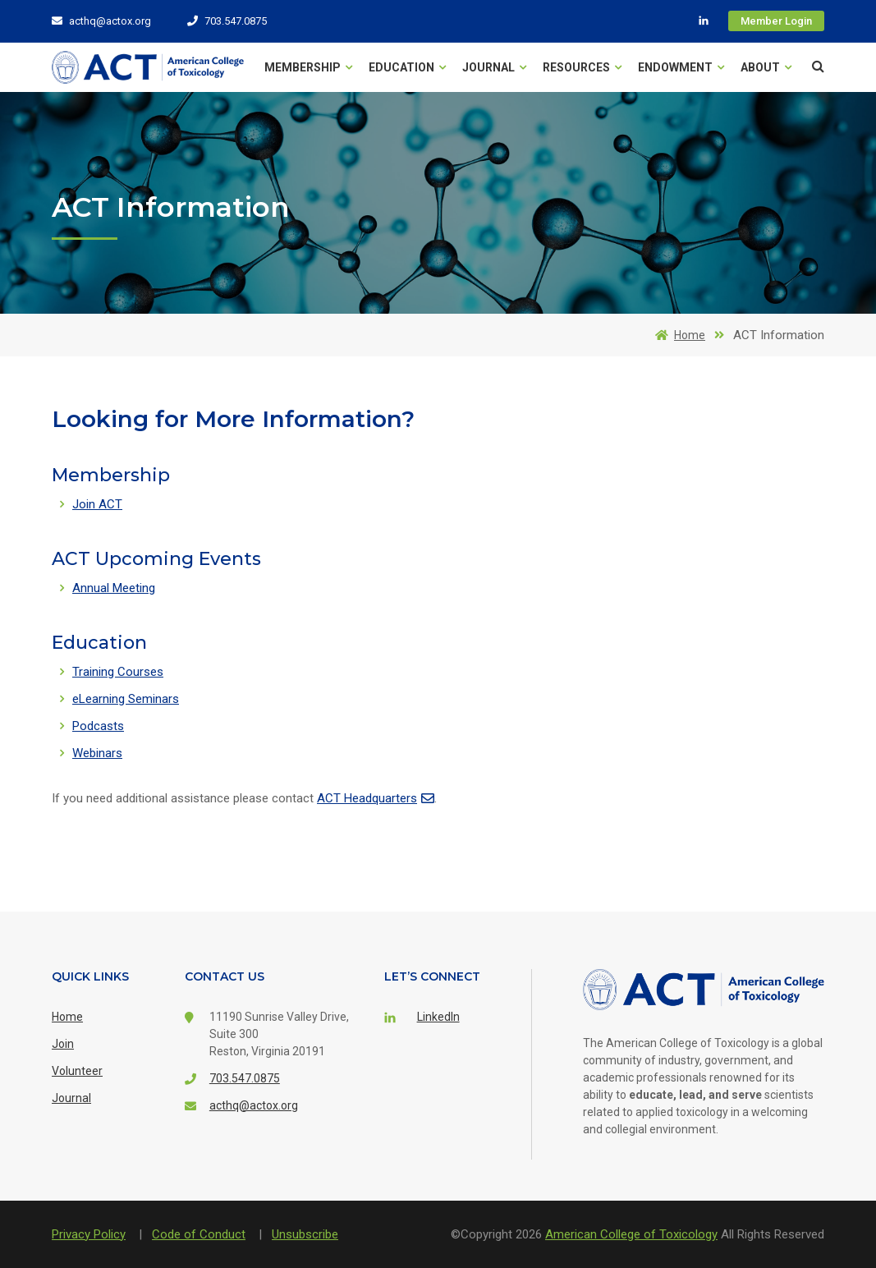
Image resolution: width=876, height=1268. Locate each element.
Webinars (97, 753)
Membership (308, 67)
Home (677, 335)
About (766, 67)
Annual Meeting (113, 588)
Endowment (681, 67)
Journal (494, 67)
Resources (582, 67)
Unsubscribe (305, 1234)
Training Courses (117, 671)
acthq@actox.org (101, 21)
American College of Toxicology (631, 1234)
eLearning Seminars (125, 698)
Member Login (776, 21)
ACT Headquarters (375, 798)
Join (63, 1043)
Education (407, 67)
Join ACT (97, 504)
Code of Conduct (198, 1234)
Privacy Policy (89, 1234)
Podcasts (98, 726)
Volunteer (77, 1070)
